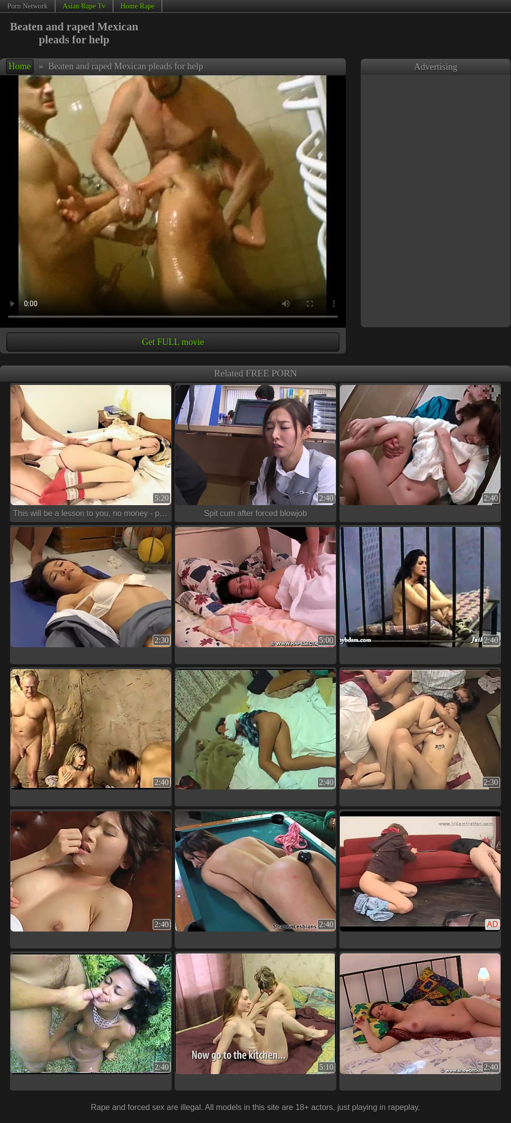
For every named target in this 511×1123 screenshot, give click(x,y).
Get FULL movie (173, 342)
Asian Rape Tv (83, 6)
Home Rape (137, 6)
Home (19, 66)
